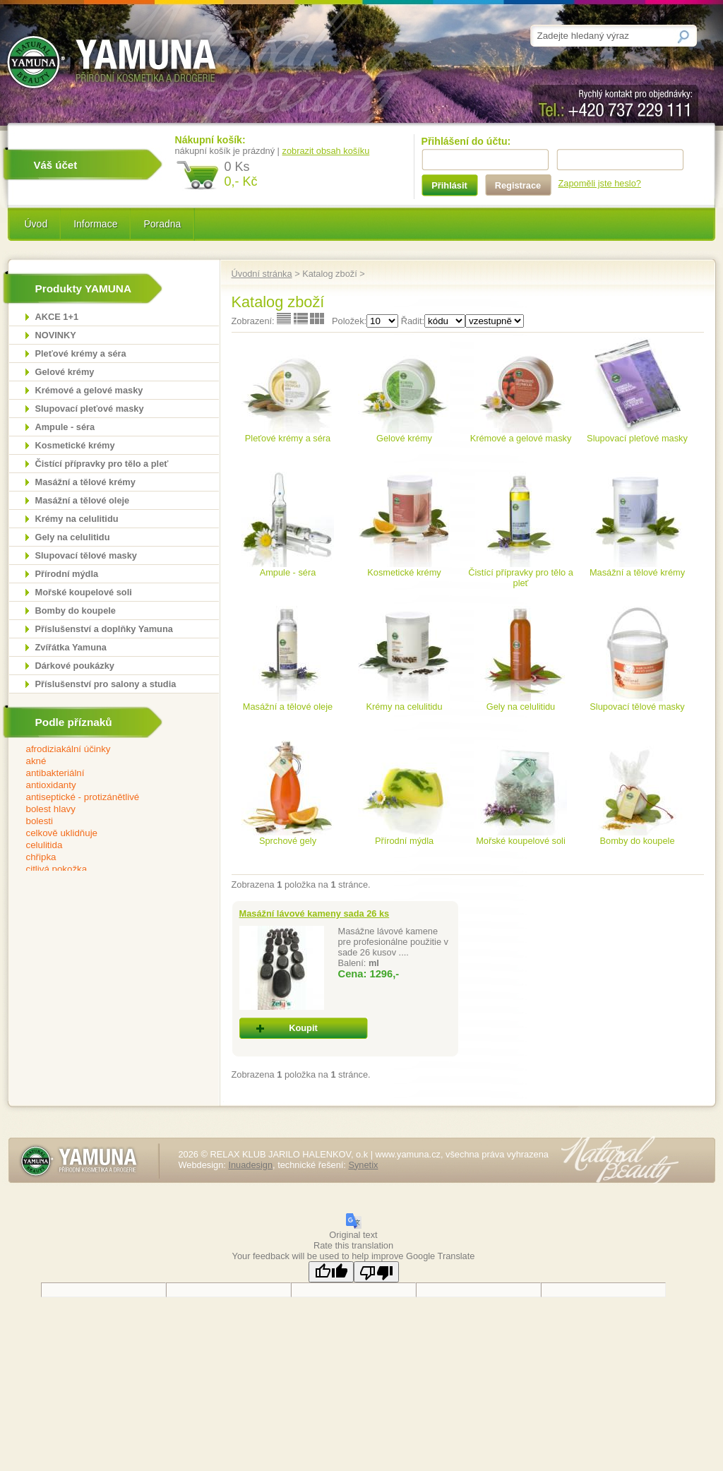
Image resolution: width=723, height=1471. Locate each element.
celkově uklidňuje (105, 834)
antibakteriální (105, 774)
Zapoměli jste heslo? (599, 183)
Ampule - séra (65, 427)
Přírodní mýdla (67, 573)
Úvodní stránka (262, 273)
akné (105, 762)
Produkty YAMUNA (83, 288)
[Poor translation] (376, 1271)
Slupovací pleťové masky (89, 408)
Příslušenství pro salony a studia (106, 684)
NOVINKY (55, 335)
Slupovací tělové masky (86, 555)
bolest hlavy (105, 810)
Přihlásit (449, 185)
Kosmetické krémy (75, 445)
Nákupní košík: (210, 139)
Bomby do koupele (75, 610)
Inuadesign (250, 1165)
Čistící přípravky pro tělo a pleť (102, 463)
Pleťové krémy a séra (80, 353)
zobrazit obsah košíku (326, 150)
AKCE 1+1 (57, 316)
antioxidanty (105, 786)
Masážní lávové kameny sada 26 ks (314, 913)
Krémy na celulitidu (77, 518)
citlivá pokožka (105, 870)
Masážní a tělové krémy (85, 482)
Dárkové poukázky (74, 665)
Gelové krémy (65, 372)
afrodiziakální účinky (105, 750)
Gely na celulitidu (72, 537)
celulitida (105, 846)
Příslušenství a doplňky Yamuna (104, 629)
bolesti (105, 822)
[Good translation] (331, 1271)
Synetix (363, 1165)
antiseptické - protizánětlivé (105, 798)
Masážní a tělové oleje (82, 500)
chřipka (105, 858)
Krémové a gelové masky (89, 390)
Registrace (518, 185)
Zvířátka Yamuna (71, 647)
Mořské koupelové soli (83, 592)
